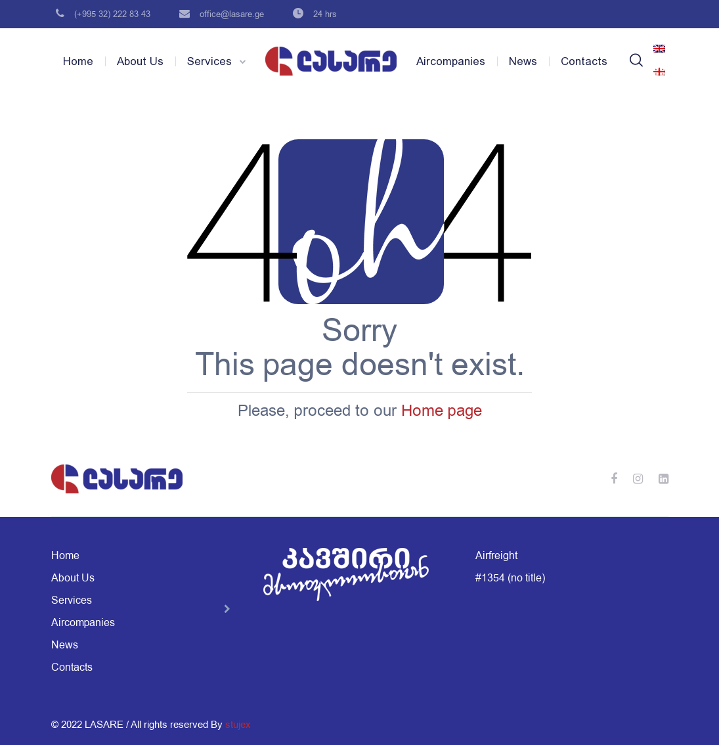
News (523, 61)
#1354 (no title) (510, 578)
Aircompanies (450, 61)
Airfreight (496, 556)
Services (209, 61)
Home (78, 61)
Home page (441, 410)
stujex (238, 724)
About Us (140, 61)
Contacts (584, 61)
